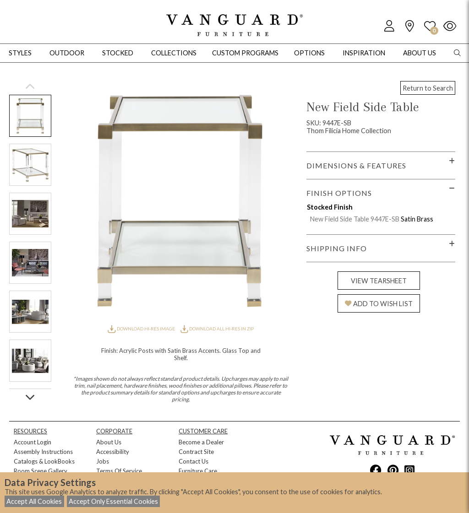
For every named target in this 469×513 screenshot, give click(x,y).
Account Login (32, 442)
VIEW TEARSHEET (379, 281)
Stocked (117, 53)
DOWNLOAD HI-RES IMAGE (141, 328)
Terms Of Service (119, 471)
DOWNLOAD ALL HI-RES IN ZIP (217, 328)
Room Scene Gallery (40, 471)
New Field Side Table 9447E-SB (354, 219)
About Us (108, 442)
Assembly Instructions (43, 451)
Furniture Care (198, 471)
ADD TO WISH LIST (379, 304)
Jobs (102, 461)
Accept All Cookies (34, 501)
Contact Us (193, 461)
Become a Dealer (201, 442)
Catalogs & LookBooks (44, 461)
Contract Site (196, 451)
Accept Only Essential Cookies (113, 501)
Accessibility (112, 451)
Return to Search (428, 88)
